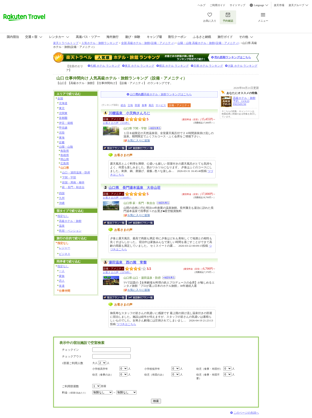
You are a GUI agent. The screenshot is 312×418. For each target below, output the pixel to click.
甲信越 (63, 127)
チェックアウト (72, 356)
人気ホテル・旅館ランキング (99, 43)
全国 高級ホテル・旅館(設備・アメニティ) (147, 43)
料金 (74, 392)
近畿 (62, 142)
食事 (144, 105)
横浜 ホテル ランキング (174, 65)
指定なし (63, 216)
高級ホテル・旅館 (70, 221)
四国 (62, 193)
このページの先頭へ (246, 412)
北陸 (62, 132)
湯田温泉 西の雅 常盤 (128, 262)
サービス (161, 105)
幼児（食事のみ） (102, 374)
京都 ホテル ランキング (208, 65)
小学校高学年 (100, 368)
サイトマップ (237, 5)
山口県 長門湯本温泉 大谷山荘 (135, 188)
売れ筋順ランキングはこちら (232, 57)
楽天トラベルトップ (65, 43)
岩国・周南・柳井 (73, 182)
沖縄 (62, 203)
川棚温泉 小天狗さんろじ (129, 113)
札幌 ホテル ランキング (105, 65)
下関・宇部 (69, 177)
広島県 (64, 163)
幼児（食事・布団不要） (208, 376)
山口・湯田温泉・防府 (76, 172)
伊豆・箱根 (66, 123)
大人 (95, 363)
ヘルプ (201, 5)
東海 (62, 137)
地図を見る (154, 128)
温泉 (62, 225)
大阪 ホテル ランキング (242, 65)
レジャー (64, 248)
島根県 (64, 155)
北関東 (63, 113)
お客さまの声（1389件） (117, 197)
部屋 (137, 105)
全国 (60, 98)
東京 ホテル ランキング (139, 65)
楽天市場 (279, 5)
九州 (62, 198)
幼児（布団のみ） (154, 374)
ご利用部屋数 (70, 386)
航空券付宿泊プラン (140, 148)
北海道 (63, 103)
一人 (62, 271)
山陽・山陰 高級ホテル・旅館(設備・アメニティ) (208, 43)
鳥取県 (64, 150)
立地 (130, 105)
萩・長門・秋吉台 (73, 187)
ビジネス (64, 254)
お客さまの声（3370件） (117, 272)
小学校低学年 (152, 368)
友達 (62, 285)
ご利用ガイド (217, 5)
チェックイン (70, 349)
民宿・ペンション (70, 230)
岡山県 (64, 159)
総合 (123, 105)
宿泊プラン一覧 (116, 148)
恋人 (62, 280)
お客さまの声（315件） (116, 123)
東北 (62, 108)
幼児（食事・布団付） (209, 368)
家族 (62, 276)
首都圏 (63, 118)
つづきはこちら (126, 324)
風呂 (151, 105)
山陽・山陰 (66, 146)
